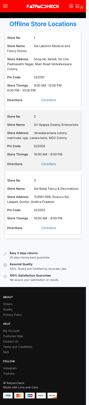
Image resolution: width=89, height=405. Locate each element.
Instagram (10, 368)
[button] (78, 6)
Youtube (8, 373)
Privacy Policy (12, 314)
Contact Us (10, 341)
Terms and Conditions (17, 346)
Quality (8, 309)
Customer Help (13, 336)
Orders (7, 304)
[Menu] (9, 6)
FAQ (6, 352)
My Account (11, 330)
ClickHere (45, 100)
